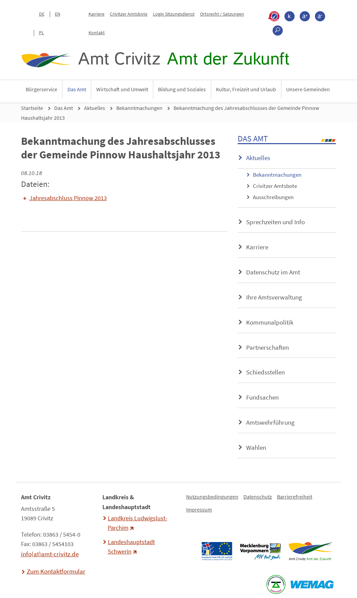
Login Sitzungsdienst (174, 14)
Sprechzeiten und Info (275, 222)
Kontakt (96, 33)
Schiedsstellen (265, 372)
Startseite (32, 107)
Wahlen (256, 447)
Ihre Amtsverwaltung (274, 297)
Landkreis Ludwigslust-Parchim (137, 523)
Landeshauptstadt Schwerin (131, 546)
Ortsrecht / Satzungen (222, 14)
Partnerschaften (267, 347)
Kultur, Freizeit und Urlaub (246, 89)
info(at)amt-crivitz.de (50, 554)
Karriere (96, 14)
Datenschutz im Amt (273, 272)
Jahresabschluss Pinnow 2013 (68, 198)
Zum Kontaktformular (56, 571)
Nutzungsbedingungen (212, 496)
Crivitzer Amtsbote (128, 14)
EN (57, 14)
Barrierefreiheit (294, 496)
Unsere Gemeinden (308, 89)
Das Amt (76, 89)
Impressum (199, 509)
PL (41, 33)
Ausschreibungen (273, 197)
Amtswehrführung (270, 422)
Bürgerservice (41, 89)
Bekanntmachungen (139, 107)
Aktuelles (94, 107)
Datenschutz (257, 496)
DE (41, 14)
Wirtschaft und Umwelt (122, 89)
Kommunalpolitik (269, 322)
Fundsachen (262, 397)
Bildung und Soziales (182, 89)
